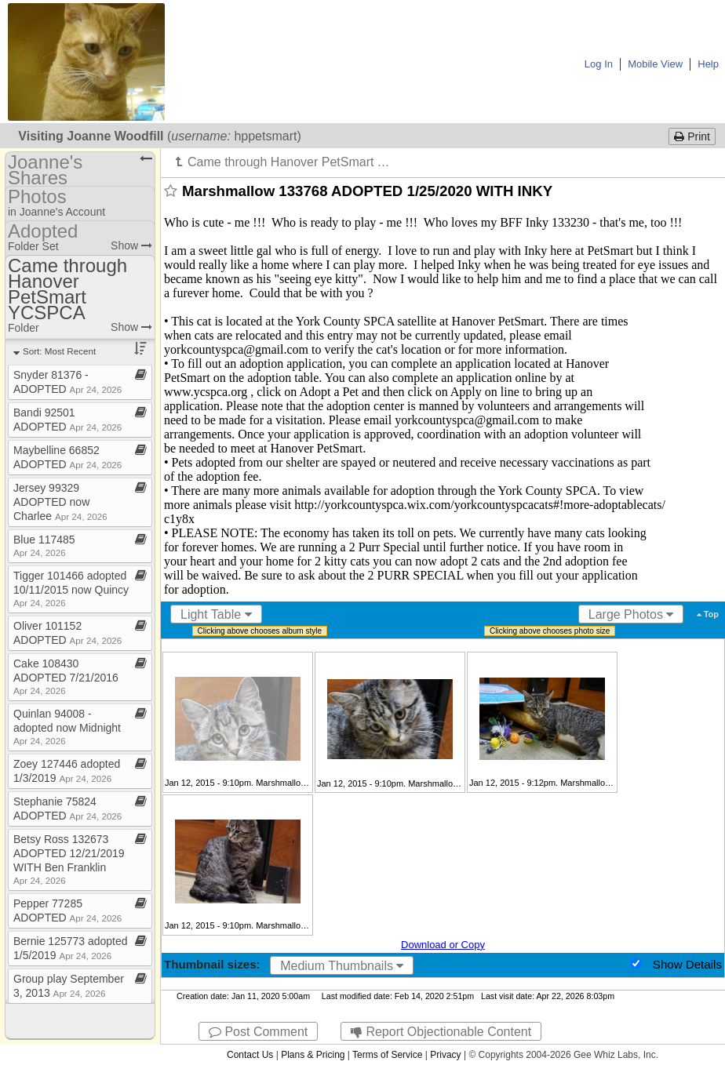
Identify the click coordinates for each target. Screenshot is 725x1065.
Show (131, 245)
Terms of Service (387, 1054)
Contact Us (250, 1054)
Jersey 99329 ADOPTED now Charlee (60, 502)
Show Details (687, 964)
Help (708, 64)
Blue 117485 (44, 545)
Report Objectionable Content (441, 1031)
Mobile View (655, 64)
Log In (599, 64)
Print (692, 136)
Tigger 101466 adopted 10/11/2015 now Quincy (71, 588)
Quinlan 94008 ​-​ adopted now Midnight (67, 726)
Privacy (445, 1054)
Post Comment (258, 1031)
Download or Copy (443, 945)
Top (708, 614)
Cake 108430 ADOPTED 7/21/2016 (65, 676)
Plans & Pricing (312, 1054)
